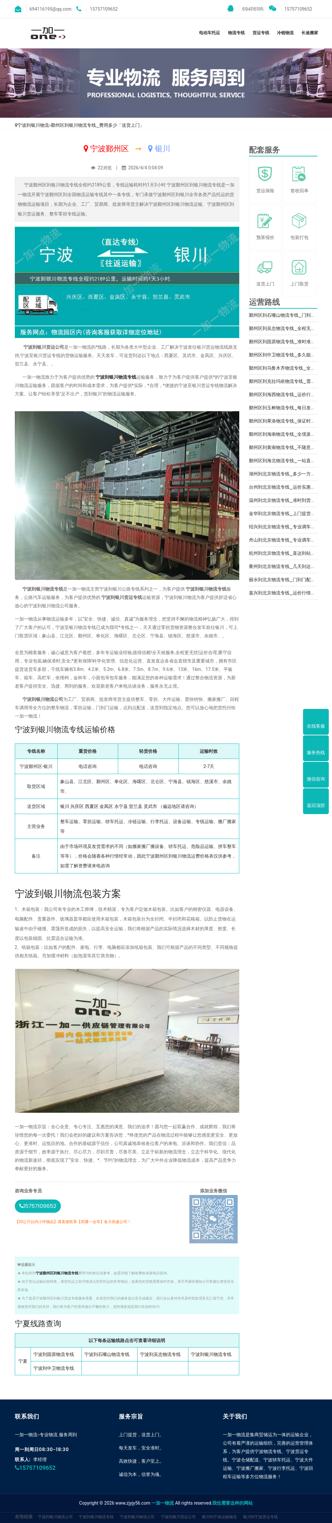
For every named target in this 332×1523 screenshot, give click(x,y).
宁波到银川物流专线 (116, 377)
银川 (64, 806)
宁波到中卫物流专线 (53, 1368)
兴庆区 (77, 806)
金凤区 (106, 806)
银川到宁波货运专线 (260, 1516)
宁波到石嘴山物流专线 (106, 1354)
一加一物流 (162, 1503)
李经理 (40, 1459)
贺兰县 (135, 806)
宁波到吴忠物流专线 (160, 1354)
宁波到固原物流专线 (53, 1354)
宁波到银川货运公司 (178, 1516)
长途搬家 (309, 33)
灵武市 (150, 806)
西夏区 (92, 806)
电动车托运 (209, 33)
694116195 (245, 8)
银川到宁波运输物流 (219, 1516)
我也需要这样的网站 (232, 1503)
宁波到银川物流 (33, 125)
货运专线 (260, 33)
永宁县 (121, 806)
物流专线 (236, 33)
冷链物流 (285, 33)
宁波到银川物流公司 (55, 1516)
